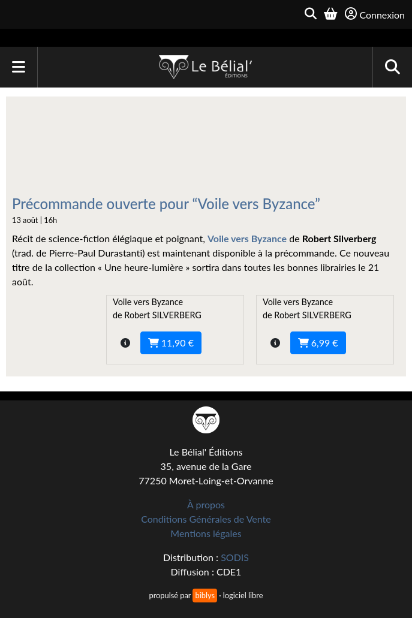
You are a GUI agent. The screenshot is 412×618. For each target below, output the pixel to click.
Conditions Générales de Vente (206, 518)
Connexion (375, 14)
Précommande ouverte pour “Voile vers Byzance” (166, 203)
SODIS (235, 557)
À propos (206, 504)
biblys (204, 595)
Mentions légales (205, 533)
